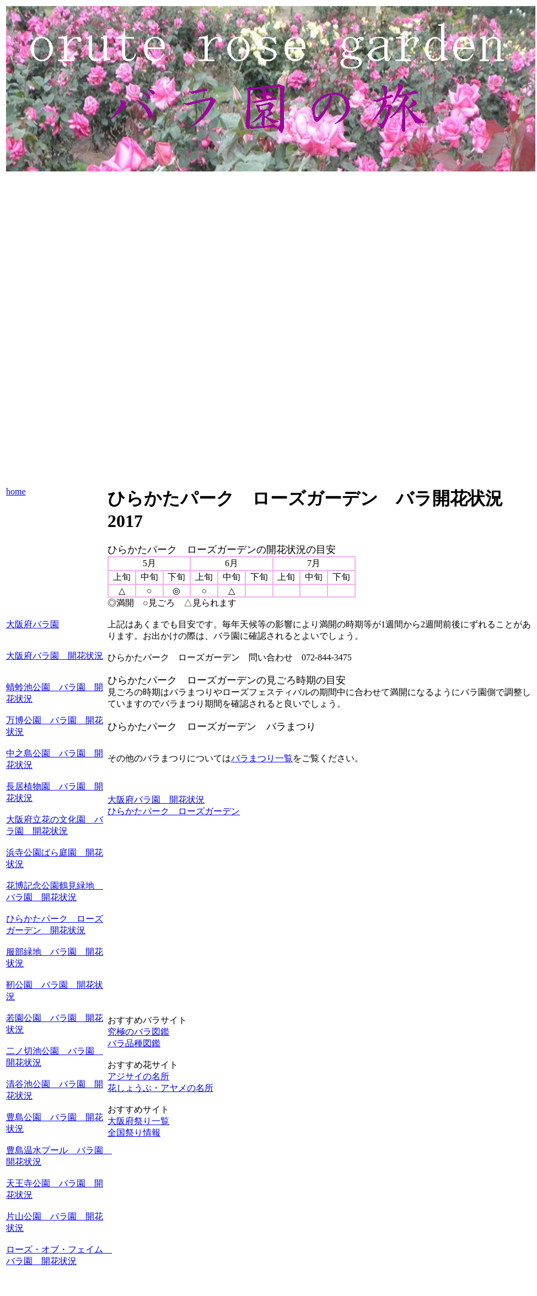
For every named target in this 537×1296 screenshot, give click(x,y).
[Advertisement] (271, 251)
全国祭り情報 (134, 1132)
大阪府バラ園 (32, 624)
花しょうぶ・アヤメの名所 (160, 1088)
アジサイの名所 (138, 1076)
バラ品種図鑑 (134, 1043)
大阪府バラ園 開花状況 (54, 655)
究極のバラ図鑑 (138, 1031)
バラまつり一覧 (262, 758)
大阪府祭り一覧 (138, 1121)
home (16, 491)
